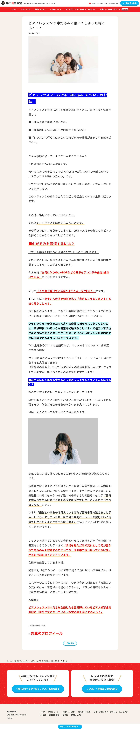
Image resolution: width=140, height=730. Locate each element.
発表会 (65, 715)
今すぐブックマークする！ (70, 726)
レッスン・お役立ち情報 (49, 715)
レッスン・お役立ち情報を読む (102, 688)
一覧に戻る (70, 643)
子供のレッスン (40, 9)
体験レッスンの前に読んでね (110, 9)
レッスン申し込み (129, 3)
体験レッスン (76, 715)
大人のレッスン (55, 9)
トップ (14, 9)
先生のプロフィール (47, 633)
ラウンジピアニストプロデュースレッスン (80, 9)
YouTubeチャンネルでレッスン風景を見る (38, 688)
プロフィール (25, 9)
